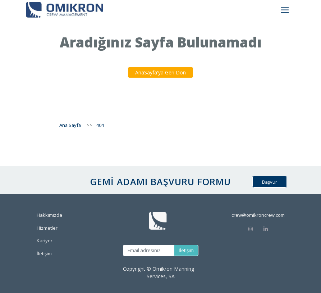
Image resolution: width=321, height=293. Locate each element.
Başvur (269, 182)
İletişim (186, 250)
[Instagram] (250, 228)
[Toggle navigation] (285, 10)
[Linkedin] (274, 228)
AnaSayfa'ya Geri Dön (160, 72)
